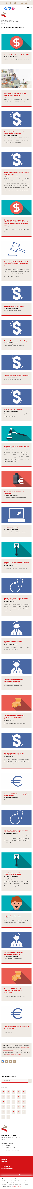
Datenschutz (5, 1159)
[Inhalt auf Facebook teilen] (3, 1061)
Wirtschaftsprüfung (8, 1050)
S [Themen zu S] (18, 1106)
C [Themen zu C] (13, 1092)
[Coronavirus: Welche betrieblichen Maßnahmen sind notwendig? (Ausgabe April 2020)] (16, 674)
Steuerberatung (25, 1047)
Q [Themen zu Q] (8, 1106)
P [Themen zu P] (3, 1106)
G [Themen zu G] (8, 1097)
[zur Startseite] (10, 18)
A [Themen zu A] (3, 1092)
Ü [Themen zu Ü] (8, 1116)
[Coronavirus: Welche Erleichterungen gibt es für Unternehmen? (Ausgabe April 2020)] (16, 789)
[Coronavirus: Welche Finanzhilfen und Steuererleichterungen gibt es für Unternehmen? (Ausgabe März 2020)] (16, 984)
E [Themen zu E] (23, 1092)
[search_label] (14, 1081)
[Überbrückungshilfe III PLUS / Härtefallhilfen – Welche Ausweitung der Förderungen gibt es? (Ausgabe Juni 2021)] (16, 261)
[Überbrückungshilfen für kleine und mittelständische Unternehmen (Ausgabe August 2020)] (16, 751)
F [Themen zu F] (3, 1097)
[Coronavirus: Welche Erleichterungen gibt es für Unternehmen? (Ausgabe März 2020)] (16, 1021)
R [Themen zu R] (13, 1106)
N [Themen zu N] (18, 1102)
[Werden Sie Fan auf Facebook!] (5, 8)
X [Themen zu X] (18, 1111)
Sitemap (3, 1164)
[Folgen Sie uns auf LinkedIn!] (9, 8)
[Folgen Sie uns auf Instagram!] (13, 8)
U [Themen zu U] (3, 1111)
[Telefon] (18, 3)
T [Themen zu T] (23, 1106)
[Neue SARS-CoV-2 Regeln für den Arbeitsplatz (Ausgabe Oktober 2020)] (16, 637)
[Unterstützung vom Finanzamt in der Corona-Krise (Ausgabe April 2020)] (16, 487)
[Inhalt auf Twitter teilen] (10, 1061)
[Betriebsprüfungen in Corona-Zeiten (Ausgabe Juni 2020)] (16, 301)
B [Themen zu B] (8, 1092)
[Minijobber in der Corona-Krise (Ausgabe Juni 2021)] (16, 911)
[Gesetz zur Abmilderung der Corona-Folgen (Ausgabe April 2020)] (16, 335)
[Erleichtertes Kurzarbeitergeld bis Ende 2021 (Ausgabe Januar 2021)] (16, 49)
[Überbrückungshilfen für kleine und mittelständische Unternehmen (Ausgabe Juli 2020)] (16, 129)
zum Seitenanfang (25, 1174)
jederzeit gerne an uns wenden (13, 1054)
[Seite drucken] (14, 1061)
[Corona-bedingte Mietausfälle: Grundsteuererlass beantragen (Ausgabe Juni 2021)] (16, 871)
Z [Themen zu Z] (23, 1111)
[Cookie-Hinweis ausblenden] (31, 1183)
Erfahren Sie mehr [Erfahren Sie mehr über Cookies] (16, 1186)
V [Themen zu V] (8, 1111)
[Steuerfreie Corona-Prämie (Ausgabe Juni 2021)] (16, 522)
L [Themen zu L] (8, 1102)
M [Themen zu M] (13, 1102)
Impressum (4, 1161)
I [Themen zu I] (18, 1097)
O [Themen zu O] (23, 1102)
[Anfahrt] (10, 3)
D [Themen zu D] (18, 1092)
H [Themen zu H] (13, 1097)
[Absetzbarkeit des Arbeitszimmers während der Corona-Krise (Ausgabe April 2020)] (16, 173)
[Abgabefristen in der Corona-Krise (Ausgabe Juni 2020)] (16, 405)
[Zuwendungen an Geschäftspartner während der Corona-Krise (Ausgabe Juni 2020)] (16, 557)
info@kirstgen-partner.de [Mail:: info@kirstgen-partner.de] (10, 1150)
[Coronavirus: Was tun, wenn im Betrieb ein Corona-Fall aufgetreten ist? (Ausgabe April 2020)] (16, 597)
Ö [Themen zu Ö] (3, 1116)
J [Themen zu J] (23, 1097)
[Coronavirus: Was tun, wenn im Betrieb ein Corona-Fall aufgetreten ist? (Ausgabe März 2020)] (16, 829)
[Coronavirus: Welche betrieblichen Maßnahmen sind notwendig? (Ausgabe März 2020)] (16, 948)
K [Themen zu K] (3, 1102)
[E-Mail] (22, 3)
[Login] (26, 3)
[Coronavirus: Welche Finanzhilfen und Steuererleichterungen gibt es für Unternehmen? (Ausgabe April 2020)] (16, 711)
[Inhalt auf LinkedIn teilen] (7, 1061)
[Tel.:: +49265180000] (10, 1148)
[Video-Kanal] (14, 3)
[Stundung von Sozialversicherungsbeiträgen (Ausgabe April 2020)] (16, 369)
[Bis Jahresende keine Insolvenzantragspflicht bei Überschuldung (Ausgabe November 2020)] (16, 446)
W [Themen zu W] (13, 1111)
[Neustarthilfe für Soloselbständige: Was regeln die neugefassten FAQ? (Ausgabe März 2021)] (16, 88)
